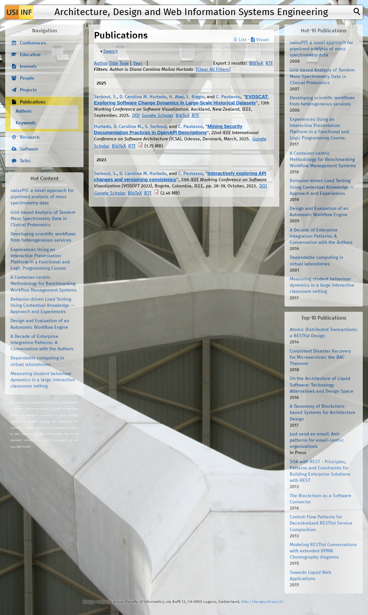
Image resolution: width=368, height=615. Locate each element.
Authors (24, 111)
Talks (25, 161)
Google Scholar (157, 115)
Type (124, 63)
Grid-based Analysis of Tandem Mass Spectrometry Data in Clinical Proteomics (42, 218)
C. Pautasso (228, 97)
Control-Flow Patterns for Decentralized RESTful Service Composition (321, 523)
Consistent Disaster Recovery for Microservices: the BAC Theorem (320, 357)
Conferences (33, 43)
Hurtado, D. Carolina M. (118, 126)
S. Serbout (155, 126)
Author (101, 63)
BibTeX (256, 63)
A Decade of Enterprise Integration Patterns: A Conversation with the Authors (41, 342)
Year (137, 63)
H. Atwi (176, 97)
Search (110, 51)
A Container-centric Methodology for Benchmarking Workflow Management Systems (43, 283)
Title (113, 63)
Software (29, 149)
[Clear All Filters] (213, 69)
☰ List (239, 40)
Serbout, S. (105, 97)
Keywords (26, 123)
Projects (28, 90)
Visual (260, 40)
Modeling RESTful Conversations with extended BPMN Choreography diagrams (323, 551)
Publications (33, 102)
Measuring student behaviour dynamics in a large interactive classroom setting (42, 379)
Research (29, 137)
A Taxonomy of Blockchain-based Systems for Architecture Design (322, 412)
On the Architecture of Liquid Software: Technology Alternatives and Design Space (321, 384)
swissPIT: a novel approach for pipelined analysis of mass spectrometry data (42, 196)
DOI (136, 115)
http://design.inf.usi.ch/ (262, 602)
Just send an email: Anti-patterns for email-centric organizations (317, 440)
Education (30, 55)
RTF (269, 63)
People (27, 78)
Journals (28, 66)
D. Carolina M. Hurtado (142, 97)
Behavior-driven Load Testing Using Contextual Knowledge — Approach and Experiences (42, 305)
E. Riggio (195, 97)
